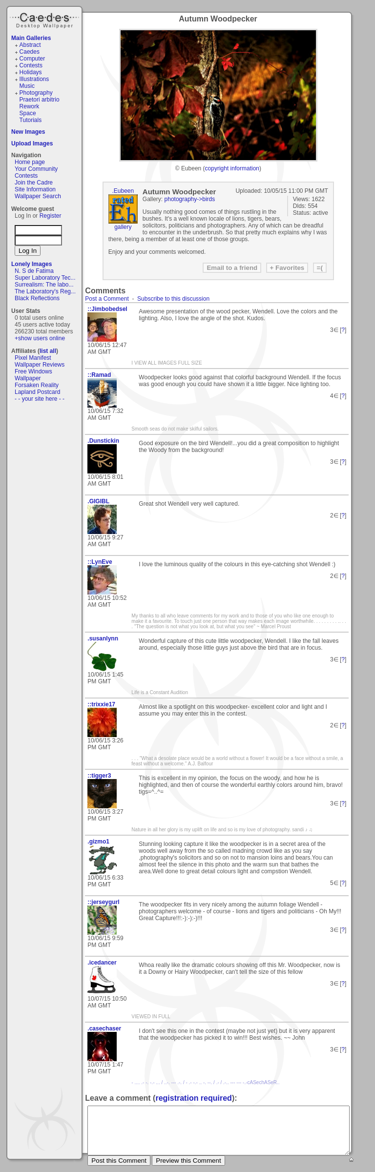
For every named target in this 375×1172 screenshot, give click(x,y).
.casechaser (104, 1028)
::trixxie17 (101, 704)
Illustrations (34, 79)
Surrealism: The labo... (44, 284)
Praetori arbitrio (40, 99)
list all (48, 351)
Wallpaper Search (38, 196)
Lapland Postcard (37, 392)
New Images (28, 131)
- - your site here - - (39, 398)
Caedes (45, 19)
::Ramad (99, 374)
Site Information (35, 189)
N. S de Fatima (34, 270)
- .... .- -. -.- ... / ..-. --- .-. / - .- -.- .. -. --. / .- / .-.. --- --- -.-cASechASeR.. (205, 1082)
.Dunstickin (103, 440)
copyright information (232, 168)
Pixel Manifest (33, 357)
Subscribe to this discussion (173, 298)
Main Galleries (31, 38)
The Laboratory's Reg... (45, 291)
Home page (30, 162)
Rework (30, 106)
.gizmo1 (98, 841)
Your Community (36, 168)
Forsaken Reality (37, 385)
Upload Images (32, 143)
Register (51, 215)
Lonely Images (31, 264)
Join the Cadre (34, 182)
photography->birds (190, 199)
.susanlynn (102, 638)
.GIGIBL (98, 501)
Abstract (30, 44)
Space (28, 113)
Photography (36, 92)
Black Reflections (37, 298)
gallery (122, 227)
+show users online (40, 338)
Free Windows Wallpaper (33, 375)
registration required (193, 1098)
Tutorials (31, 120)
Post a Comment (106, 298)
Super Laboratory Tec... (45, 277)
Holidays (31, 72)
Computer (32, 58)
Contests (31, 65)
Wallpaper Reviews (39, 364)
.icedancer (101, 962)
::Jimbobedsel (107, 309)
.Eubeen (123, 190)
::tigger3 (99, 775)
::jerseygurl (103, 902)
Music (27, 85)
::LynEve (99, 561)
